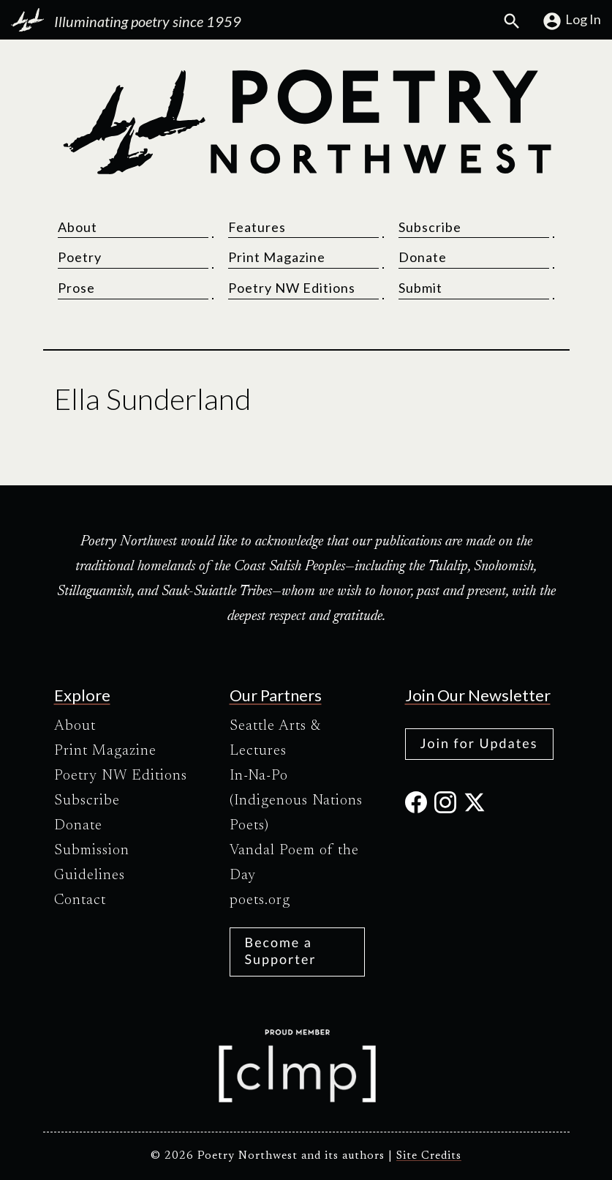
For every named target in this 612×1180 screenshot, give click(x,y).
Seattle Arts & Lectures (275, 738)
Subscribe (429, 227)
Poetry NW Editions (291, 288)
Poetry (80, 257)
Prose (76, 288)
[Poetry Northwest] (306, 122)
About (77, 227)
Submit (420, 288)
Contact (80, 900)
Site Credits (428, 1156)
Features (257, 227)
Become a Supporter (281, 950)
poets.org (260, 900)
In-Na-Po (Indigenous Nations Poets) (296, 801)
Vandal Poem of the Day (294, 863)
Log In (571, 21)
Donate (422, 257)
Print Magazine (276, 257)
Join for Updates (479, 743)
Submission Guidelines (91, 863)
